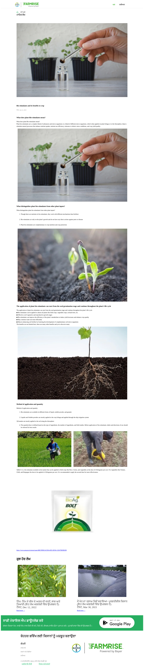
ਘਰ (114, 5)
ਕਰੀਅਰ (122, 5)
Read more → (21, 610)
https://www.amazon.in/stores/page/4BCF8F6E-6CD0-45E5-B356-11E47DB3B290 (42, 550)
